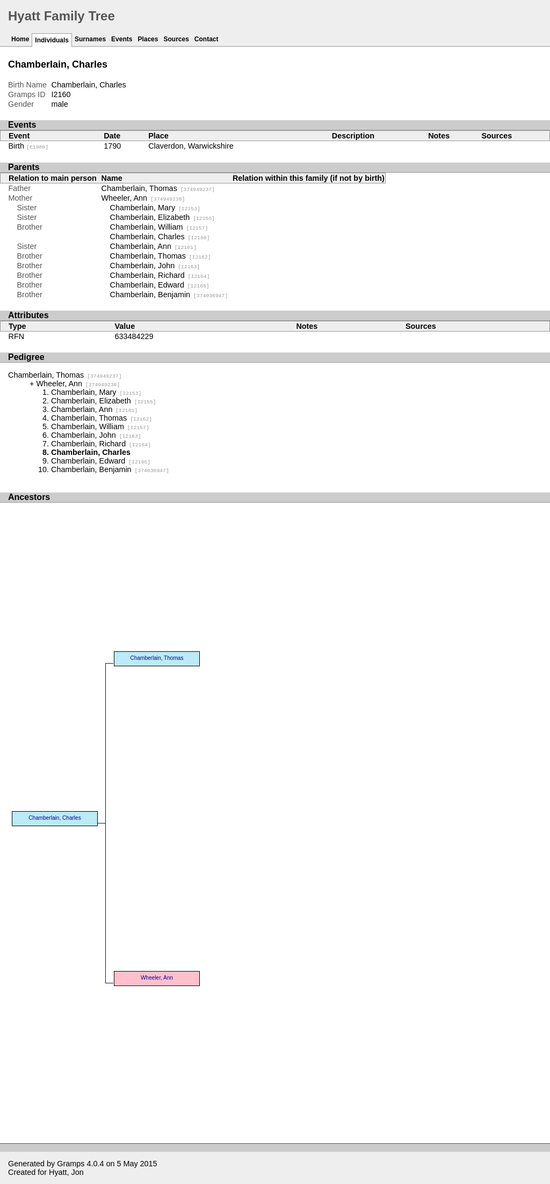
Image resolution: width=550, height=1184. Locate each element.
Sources (176, 39)
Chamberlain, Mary (155, 207)
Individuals (52, 40)
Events (121, 39)
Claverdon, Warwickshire (191, 146)
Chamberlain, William (159, 227)
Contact (206, 39)
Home (20, 39)
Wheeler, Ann (143, 198)
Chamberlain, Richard (160, 275)
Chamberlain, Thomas (158, 188)
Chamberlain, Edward (159, 285)
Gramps (70, 1163)
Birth (29, 146)
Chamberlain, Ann (153, 246)
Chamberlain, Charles (160, 236)
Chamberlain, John (155, 265)
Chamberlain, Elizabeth (162, 217)
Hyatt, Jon (66, 1172)
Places (148, 39)
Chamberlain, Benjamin (169, 294)
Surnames (90, 39)
